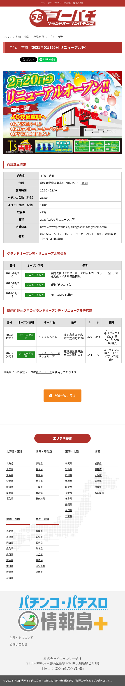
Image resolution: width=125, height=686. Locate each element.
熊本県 (39, 548)
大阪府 (98, 475)
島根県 (9, 536)
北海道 (9, 463)
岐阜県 (68, 498)
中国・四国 (13, 519)
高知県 (9, 577)
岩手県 (9, 475)
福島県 (9, 498)
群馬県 (39, 475)
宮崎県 (39, 560)
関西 (97, 451)
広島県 (9, 548)
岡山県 (9, 542)
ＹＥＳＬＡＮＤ (48, 337)
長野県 (68, 492)
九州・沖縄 (22, 37)
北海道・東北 (14, 451)
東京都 (39, 492)
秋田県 (9, 486)
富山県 (68, 469)
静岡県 (68, 504)
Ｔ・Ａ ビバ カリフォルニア (49, 354)
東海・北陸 (72, 451)
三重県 (68, 516)
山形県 (9, 492)
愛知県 (68, 510)
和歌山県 (99, 492)
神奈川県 (40, 498)
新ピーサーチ (44, 372)
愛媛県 (9, 572)
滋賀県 (98, 463)
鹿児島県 (39, 37)
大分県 (39, 554)
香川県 (9, 566)
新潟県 (68, 463)
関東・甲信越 (44, 451)
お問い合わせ (18, 644)
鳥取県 (9, 531)
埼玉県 (39, 481)
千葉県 (39, 486)
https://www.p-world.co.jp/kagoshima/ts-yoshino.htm (74, 227)
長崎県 (39, 542)
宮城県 (9, 481)
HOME (7, 37)
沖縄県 (39, 572)
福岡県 (39, 531)
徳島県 (9, 560)
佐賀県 (39, 536)
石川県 (68, 475)
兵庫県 (98, 481)
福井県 (68, 481)
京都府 (98, 469)
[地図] (84, 183)
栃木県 (39, 469)
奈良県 (98, 486)
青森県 (9, 469)
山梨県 (68, 486)
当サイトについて (21, 637)
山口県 (9, 554)
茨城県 (39, 463)
